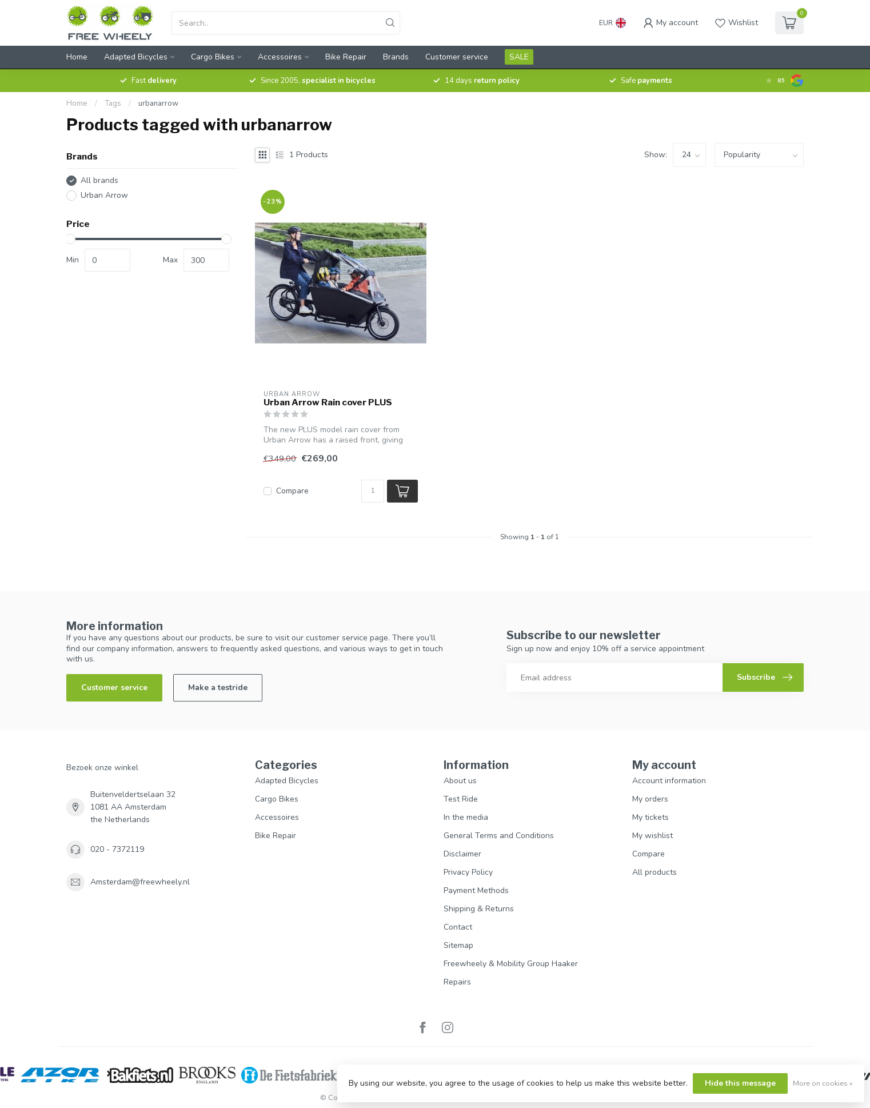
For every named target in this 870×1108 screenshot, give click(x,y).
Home (76, 56)
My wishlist (652, 835)
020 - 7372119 (117, 849)
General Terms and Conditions (499, 835)
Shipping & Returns (479, 908)
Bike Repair (345, 56)
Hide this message (740, 1083)
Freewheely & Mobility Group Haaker (511, 963)
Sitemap (458, 945)
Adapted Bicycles (135, 56)
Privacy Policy (468, 872)
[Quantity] (372, 491)
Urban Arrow (104, 195)
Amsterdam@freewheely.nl (140, 881)
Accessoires (280, 56)
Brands (396, 56)
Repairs (457, 982)
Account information (669, 780)
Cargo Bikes (212, 56)
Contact (458, 927)
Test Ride (461, 799)
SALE (519, 56)
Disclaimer (462, 853)
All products (654, 872)
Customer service (456, 56)
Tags (113, 103)
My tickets (650, 817)
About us (460, 780)
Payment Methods (476, 890)
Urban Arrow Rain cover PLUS (328, 402)
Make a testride (218, 687)
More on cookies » (823, 1083)
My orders (650, 799)
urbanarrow (158, 103)
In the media (466, 817)
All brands (99, 180)
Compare (292, 491)
